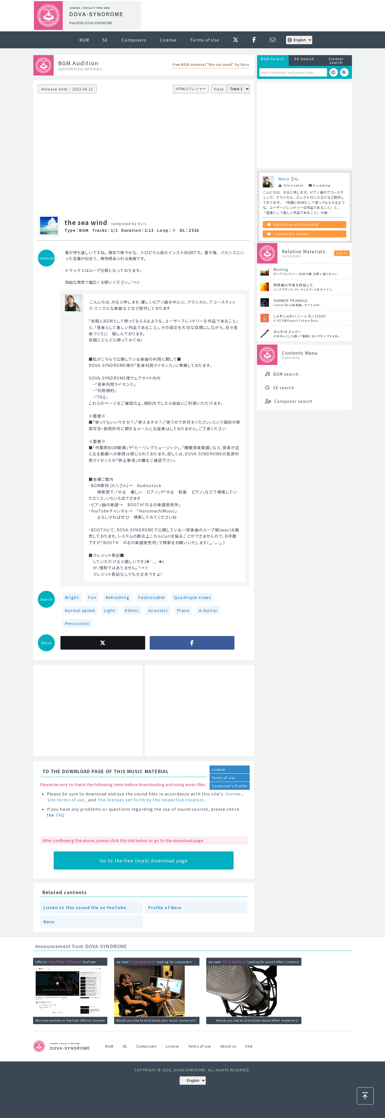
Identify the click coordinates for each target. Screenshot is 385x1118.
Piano (183, 610)
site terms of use (66, 800)
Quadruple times (192, 597)
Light (110, 610)
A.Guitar (208, 610)
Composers (133, 40)
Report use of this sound (296, 224)
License (168, 40)
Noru (142, 223)
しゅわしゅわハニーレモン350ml (299, 315)
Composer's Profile (229, 785)
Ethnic (132, 610)
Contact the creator (291, 233)
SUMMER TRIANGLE (290, 300)
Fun (92, 597)
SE (105, 40)
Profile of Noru (165, 907)
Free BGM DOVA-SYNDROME (90, 22)
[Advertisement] (248, 16)
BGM (84, 40)
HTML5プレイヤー (191, 89)
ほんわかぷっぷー (287, 331)
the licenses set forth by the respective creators (151, 800)
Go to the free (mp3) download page (144, 860)
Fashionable (151, 597)
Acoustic (158, 610)
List (339, 253)
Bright (72, 597)
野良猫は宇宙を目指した (293, 284)
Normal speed (80, 610)
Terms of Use (204, 40)
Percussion (77, 623)
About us (228, 1046)
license (233, 794)
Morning (280, 269)
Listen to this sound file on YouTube (84, 907)
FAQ (60, 815)
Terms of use (223, 777)
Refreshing (117, 597)
